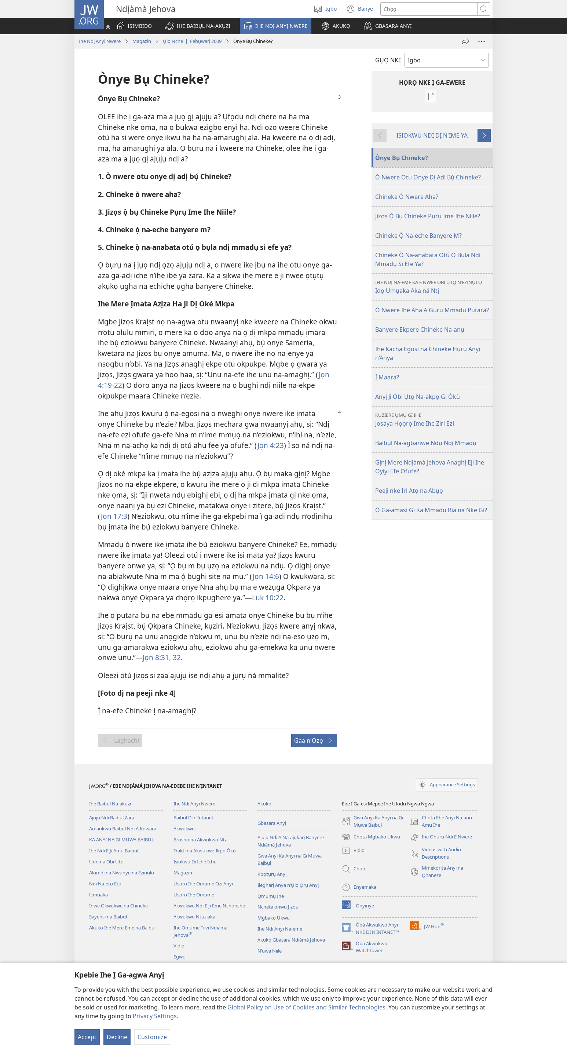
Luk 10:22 (268, 598)
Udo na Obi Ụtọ (106, 861)
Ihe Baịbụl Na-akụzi (110, 803)
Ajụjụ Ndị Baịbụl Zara (111, 817)
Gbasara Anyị (271, 823)
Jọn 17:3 (114, 516)
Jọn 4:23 (270, 445)
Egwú (179, 956)
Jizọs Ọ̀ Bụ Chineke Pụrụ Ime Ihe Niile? (427, 216)
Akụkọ (264, 803)
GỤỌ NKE (388, 60)
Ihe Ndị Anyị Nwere (100, 41)
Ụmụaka (98, 894)
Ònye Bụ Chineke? (401, 158)
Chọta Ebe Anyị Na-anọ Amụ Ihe (441, 821)
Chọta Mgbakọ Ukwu (371, 837)
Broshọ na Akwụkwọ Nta (200, 839)
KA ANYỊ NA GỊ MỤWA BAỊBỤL (121, 839)
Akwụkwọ (184, 828)
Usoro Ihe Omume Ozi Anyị (203, 883)
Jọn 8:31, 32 (162, 657)
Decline (117, 1037)
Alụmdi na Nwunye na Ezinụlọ (121, 872)
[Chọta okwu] (429, 9)
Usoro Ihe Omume (193, 894)
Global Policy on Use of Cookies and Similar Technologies (306, 1007)
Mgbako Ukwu (273, 917)
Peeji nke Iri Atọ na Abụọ (409, 491)
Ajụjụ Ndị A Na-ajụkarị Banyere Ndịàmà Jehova (290, 841)
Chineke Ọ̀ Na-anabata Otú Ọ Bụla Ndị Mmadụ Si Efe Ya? (427, 259)
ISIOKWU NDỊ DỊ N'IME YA (432, 135)
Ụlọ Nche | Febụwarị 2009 (192, 41)
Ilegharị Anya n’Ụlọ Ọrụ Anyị (288, 885)
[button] (197, 26)
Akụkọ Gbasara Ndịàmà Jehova (291, 939)
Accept (87, 1037)
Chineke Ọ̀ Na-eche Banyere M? (418, 236)
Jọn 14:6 (266, 576)
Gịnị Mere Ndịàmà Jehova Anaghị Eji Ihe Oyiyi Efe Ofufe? (429, 466)
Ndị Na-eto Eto (105, 883)
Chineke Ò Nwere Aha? (406, 197)
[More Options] (481, 41)
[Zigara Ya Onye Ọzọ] (465, 41)
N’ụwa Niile (269, 950)
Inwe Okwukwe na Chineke (118, 905)
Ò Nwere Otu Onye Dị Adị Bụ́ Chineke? (428, 177)
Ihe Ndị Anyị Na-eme (279, 928)
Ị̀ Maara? (387, 377)
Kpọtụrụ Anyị (271, 874)
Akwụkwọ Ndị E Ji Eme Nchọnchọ (209, 905)
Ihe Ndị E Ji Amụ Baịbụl (113, 850)
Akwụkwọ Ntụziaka (194, 916)
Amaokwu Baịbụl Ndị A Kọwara (122, 828)
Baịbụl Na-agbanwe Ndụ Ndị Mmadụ (425, 443)
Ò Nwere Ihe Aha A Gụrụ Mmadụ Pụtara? (432, 310)
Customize (152, 1037)
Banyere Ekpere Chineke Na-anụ (419, 329)
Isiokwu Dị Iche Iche (194, 861)
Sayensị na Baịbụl (108, 916)
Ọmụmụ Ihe (270, 896)
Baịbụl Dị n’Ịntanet (193, 817)
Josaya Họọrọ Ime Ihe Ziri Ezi (433, 419)
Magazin (141, 41)
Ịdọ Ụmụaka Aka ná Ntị (433, 287)
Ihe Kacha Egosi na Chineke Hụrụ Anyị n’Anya (427, 353)
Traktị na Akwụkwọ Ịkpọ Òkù (204, 850)
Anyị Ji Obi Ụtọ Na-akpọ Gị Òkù (417, 397)
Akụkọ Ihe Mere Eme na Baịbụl (122, 927)
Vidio (178, 945)
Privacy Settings (155, 1016)
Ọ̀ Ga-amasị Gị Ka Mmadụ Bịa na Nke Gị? (431, 510)
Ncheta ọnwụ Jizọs (277, 906)
